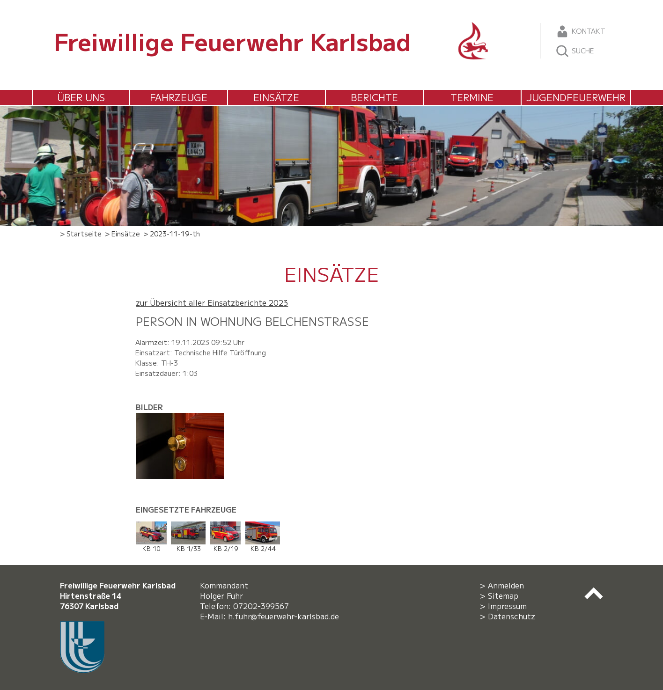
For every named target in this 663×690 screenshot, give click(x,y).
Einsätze (276, 97)
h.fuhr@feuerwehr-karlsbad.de (286, 616)
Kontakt (580, 31)
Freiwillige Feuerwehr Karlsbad (232, 41)
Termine (472, 97)
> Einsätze (122, 233)
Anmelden (506, 585)
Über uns (81, 97)
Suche (574, 51)
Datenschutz (511, 616)
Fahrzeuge (178, 97)
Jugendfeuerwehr (576, 97)
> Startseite (81, 233)
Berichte (374, 97)
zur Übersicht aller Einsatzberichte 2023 (212, 302)
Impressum (507, 605)
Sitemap (503, 595)
